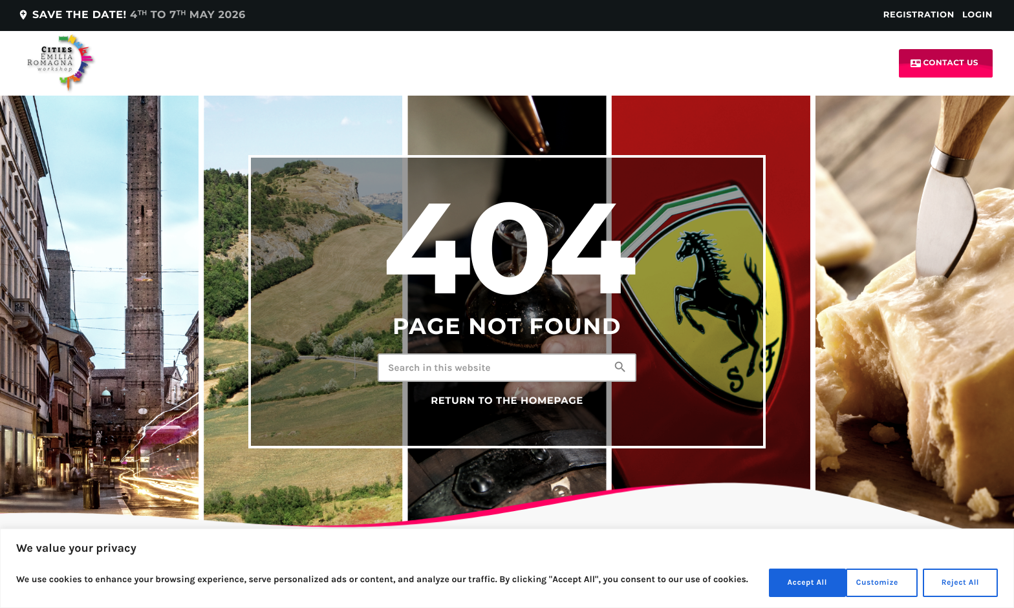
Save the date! (131, 15)
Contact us (944, 63)
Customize (778, 581)
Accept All (956, 581)
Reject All (868, 581)
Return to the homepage (507, 400)
